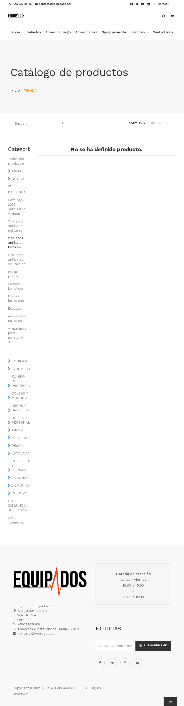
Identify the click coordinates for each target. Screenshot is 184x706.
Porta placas (13, 274)
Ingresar (161, 3)
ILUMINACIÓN (20, 478)
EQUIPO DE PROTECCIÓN (20, 381)
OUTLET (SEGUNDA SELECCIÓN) (17, 505)
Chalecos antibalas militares (15, 225)
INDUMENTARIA (20, 369)
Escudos (15, 308)
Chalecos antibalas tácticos (15, 242)
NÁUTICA (19, 438)
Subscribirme (153, 645)
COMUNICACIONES (20, 486)
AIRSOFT (19, 430)
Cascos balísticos (16, 286)
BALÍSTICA (17, 192)
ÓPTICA (18, 179)
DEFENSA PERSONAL (20, 420)
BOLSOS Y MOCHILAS (20, 395)
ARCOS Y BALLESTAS (20, 408)
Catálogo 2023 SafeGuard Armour (16, 207)
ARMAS (17, 171)
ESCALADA (20, 453)
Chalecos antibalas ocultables (16, 259)
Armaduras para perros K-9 (17, 335)
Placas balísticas (16, 298)
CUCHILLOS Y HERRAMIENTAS (20, 465)
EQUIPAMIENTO (20, 361)
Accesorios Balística (17, 318)
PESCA (17, 446)
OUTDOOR (20, 493)
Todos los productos (16, 161)
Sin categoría (16, 520)
